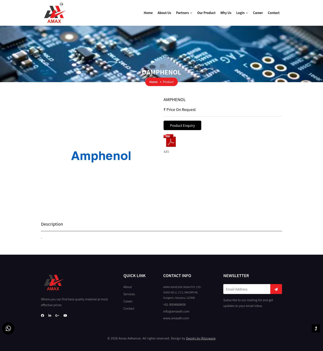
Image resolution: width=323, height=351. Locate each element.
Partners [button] (184, 12)
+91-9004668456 (174, 304)
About (127, 287)
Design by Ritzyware (200, 338)
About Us (164, 12)
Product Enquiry (182, 125)
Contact (274, 12)
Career (258, 12)
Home (148, 12)
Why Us (225, 12)
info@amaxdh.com (176, 311)
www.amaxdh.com (176, 318)
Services (129, 294)
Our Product (206, 12)
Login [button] (242, 12)
